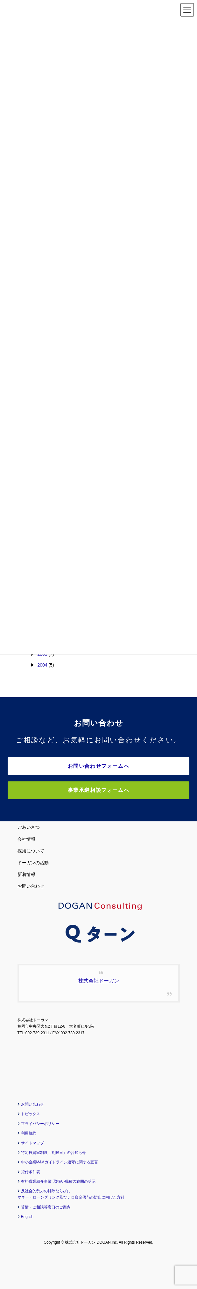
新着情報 (26, 874)
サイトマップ (32, 1143)
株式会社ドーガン (98, 980)
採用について (31, 850)
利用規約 (28, 1133)
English (27, 1216)
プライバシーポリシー (40, 1123)
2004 (42, 665)
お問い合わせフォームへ (99, 766)
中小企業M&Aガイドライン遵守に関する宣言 (59, 1162)
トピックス (30, 1114)
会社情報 (26, 839)
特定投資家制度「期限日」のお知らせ (53, 1152)
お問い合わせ (31, 886)
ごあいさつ (29, 827)
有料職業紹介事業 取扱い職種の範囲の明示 (58, 1181)
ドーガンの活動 (33, 862)
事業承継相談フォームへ (99, 790)
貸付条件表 (30, 1172)
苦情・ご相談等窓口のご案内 (46, 1207)
